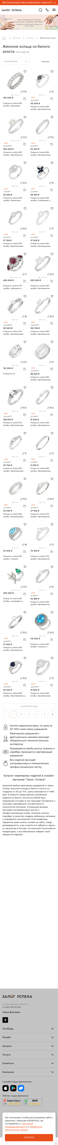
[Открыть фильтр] (52, 61)
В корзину (24, 98)
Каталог (17, 38)
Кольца (30, 38)
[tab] (13, 140)
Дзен (5, 1020)
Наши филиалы (11, 1012)
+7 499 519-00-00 (11, 1007)
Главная (4, 38)
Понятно (29, 1137)
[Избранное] (25, 71)
